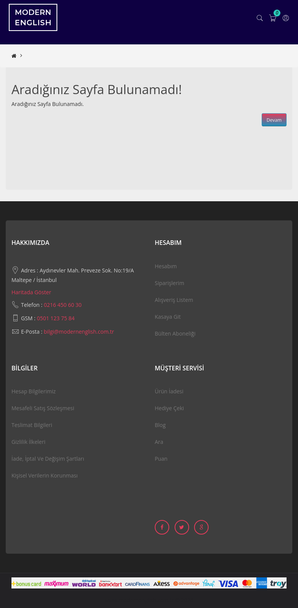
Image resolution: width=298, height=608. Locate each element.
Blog (160, 425)
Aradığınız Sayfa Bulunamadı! (62, 55)
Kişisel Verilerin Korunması (44, 475)
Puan (161, 458)
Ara (159, 441)
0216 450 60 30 (63, 304)
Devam (274, 120)
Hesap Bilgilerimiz (33, 391)
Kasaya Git (168, 316)
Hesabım (166, 266)
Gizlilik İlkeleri (28, 441)
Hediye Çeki (169, 408)
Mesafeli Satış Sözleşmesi (42, 408)
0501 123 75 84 (55, 318)
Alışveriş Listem (174, 299)
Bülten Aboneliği (175, 333)
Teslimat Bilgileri (31, 425)
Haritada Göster (31, 292)
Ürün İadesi (169, 391)
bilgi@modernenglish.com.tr (79, 331)
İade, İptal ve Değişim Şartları (47, 458)
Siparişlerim (169, 283)
